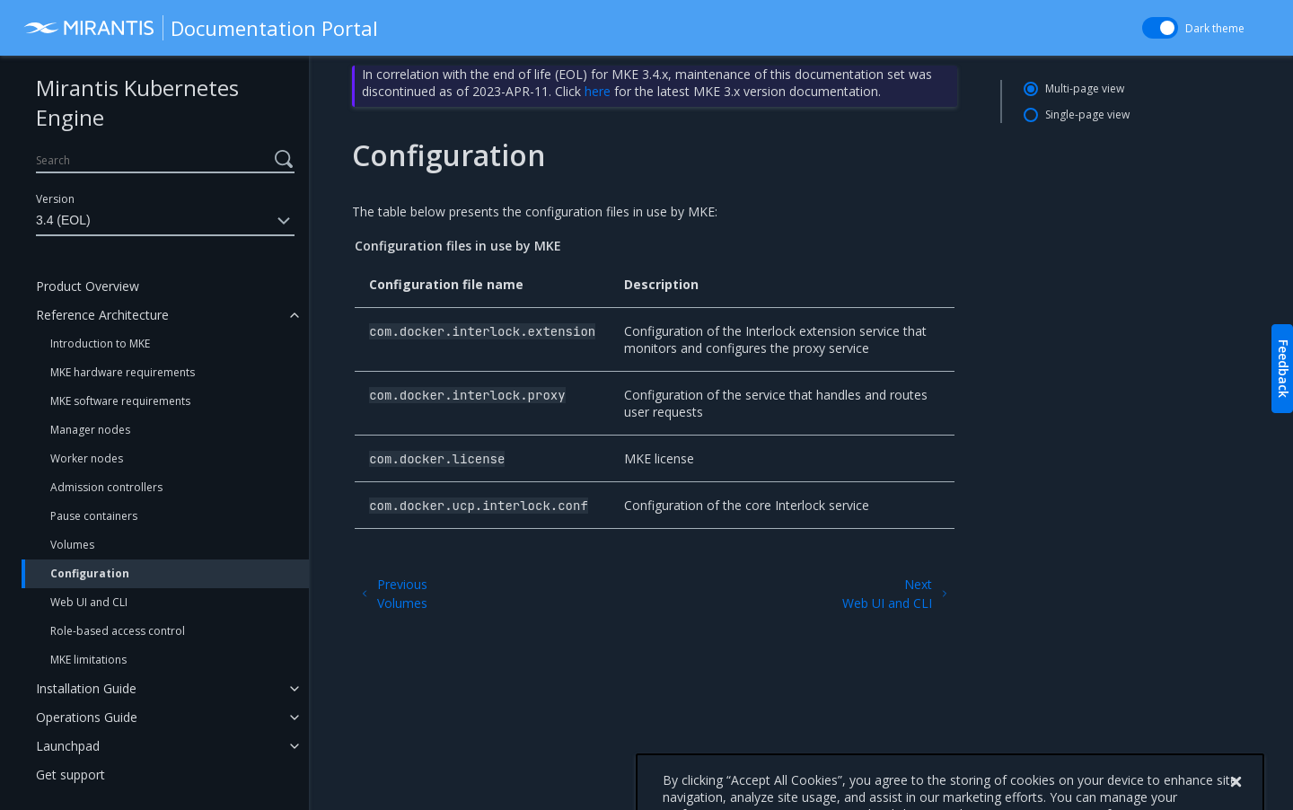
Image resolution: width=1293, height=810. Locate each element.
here (598, 91)
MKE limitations (88, 659)
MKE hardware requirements (122, 372)
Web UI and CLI (89, 602)
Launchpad (68, 745)
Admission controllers (106, 487)
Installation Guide (86, 688)
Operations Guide (86, 717)
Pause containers (93, 516)
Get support (70, 774)
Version (55, 199)
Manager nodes (90, 429)
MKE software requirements (120, 401)
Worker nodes (86, 458)
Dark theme (1215, 28)
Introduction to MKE (100, 343)
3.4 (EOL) (165, 221)
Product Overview (87, 286)
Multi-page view (1084, 88)
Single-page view (1087, 114)
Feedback (1283, 368)
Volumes (72, 544)
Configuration (89, 573)
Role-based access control (117, 630)
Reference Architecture (102, 314)
